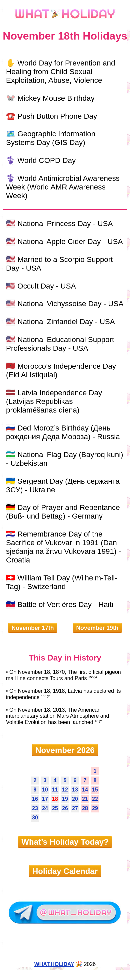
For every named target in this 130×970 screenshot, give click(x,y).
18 (55, 799)
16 (35, 799)
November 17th (32, 628)
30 (35, 817)
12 (65, 789)
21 (85, 799)
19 (65, 799)
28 (85, 808)
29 (95, 808)
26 (65, 808)
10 (45, 789)
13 (75, 789)
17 (45, 799)
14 (85, 789)
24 (45, 808)
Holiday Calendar (65, 871)
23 (35, 808)
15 (95, 789)
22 (95, 799)
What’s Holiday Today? (64, 841)
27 (75, 808)
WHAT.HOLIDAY (54, 964)
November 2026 (64, 750)
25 (55, 808)
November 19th (97, 628)
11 (55, 789)
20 (75, 799)
